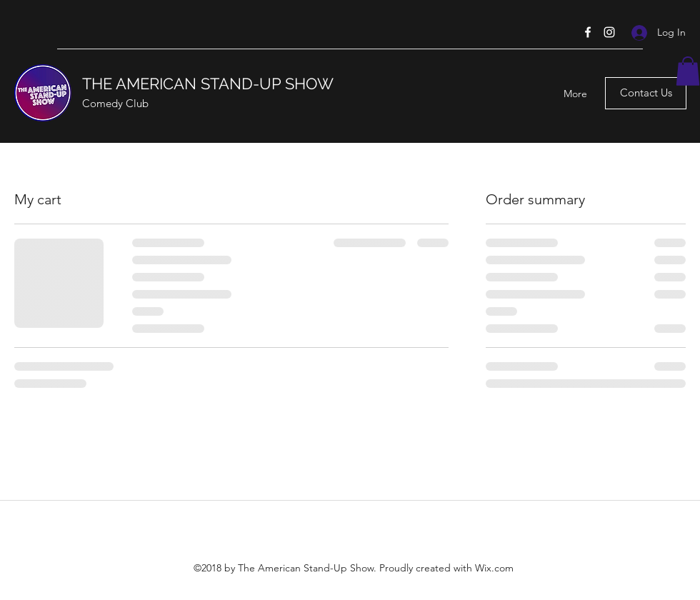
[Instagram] (609, 32)
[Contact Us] (645, 93)
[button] (688, 71)
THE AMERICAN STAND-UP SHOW (208, 83)
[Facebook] (588, 32)
